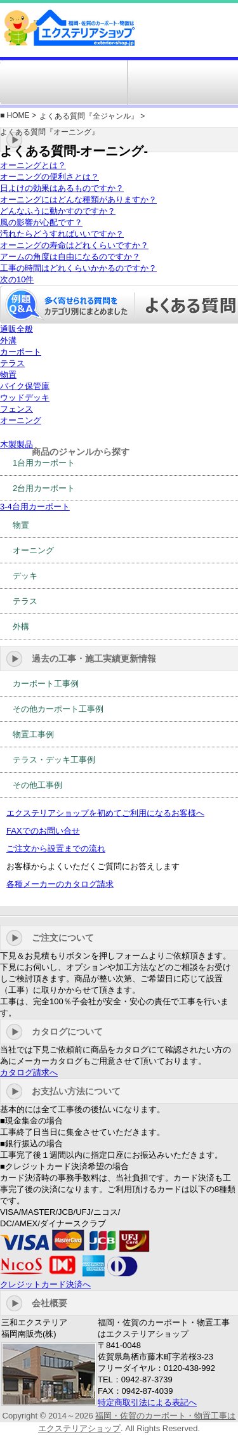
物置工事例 (33, 734)
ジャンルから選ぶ (24, 82)
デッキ (25, 575)
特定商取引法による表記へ (147, 1402)
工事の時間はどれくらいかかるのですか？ (78, 268)
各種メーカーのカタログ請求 (60, 884)
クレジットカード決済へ (45, 1284)
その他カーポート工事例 (58, 709)
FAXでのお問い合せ (43, 830)
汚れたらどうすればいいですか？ (62, 234)
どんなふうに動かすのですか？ (58, 211)
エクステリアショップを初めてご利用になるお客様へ (105, 813)
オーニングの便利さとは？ (49, 176)
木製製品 (16, 444)
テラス (12, 363)
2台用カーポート (44, 488)
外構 (21, 626)
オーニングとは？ (33, 165)
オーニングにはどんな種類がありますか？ (78, 199)
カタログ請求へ (29, 1072)
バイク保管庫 (25, 386)
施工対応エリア (71, 82)
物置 (8, 374)
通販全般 (16, 329)
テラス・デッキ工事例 (54, 759)
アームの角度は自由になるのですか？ (70, 256)
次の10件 (17, 279)
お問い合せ (213, 82)
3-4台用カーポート (35, 506)
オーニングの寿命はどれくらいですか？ (74, 245)
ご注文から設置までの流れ (55, 848)
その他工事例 (37, 785)
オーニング (20, 420)
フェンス (16, 409)
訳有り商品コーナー (166, 82)
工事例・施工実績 (117, 82)
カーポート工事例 (46, 683)
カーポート (20, 352)
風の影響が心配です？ (41, 222)
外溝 (8, 340)
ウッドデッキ (25, 397)
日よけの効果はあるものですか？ (62, 188)
